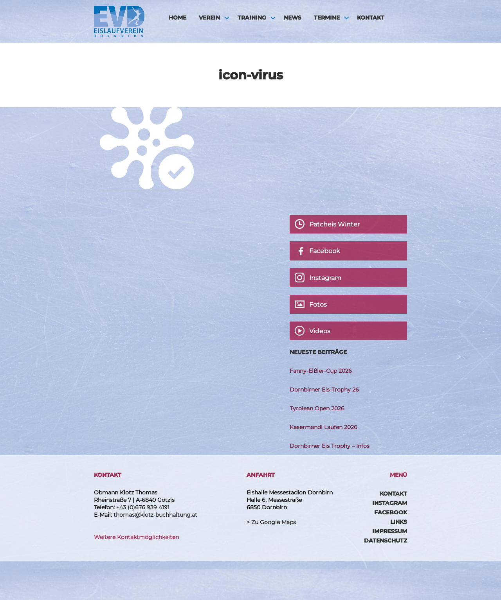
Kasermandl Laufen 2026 (323, 427)
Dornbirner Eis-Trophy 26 (324, 389)
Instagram (389, 503)
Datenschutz (385, 540)
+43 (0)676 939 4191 (142, 507)
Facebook (390, 512)
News (292, 17)
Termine (327, 17)
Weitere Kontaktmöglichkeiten (136, 537)
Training (252, 17)
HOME (177, 17)
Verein (209, 17)
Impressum (389, 531)
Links (398, 521)
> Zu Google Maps (271, 522)
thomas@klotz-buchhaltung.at (155, 515)
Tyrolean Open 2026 (317, 408)
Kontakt (370, 17)
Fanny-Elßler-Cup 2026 (321, 370)
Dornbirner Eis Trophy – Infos (329, 445)
